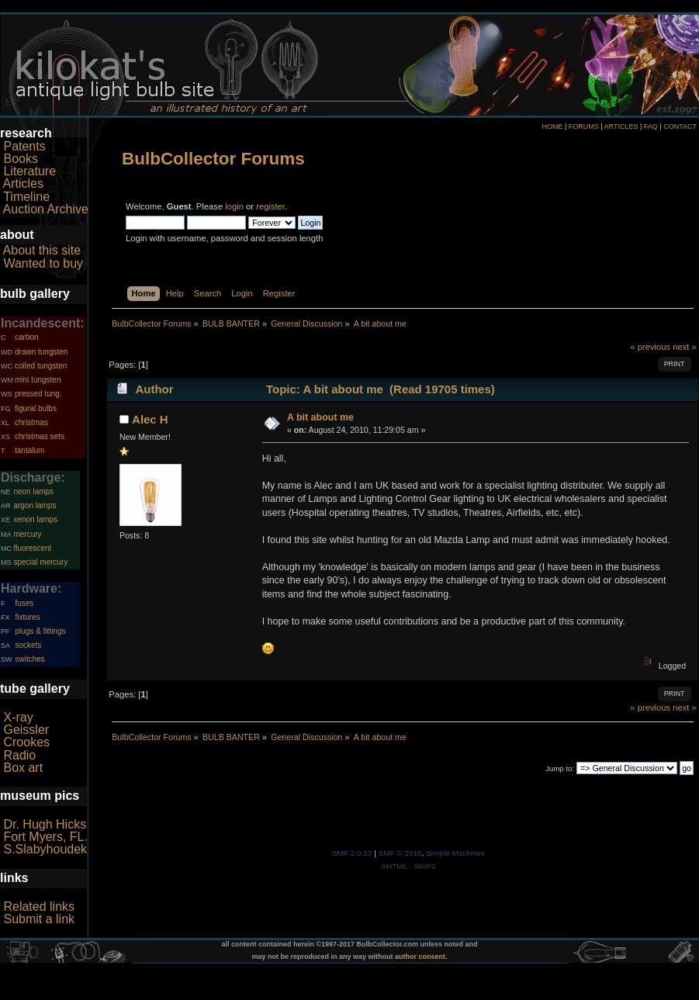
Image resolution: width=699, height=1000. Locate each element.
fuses (24, 603)
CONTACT (680, 126)
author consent (420, 956)
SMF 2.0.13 (352, 853)
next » (685, 346)
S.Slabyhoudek (45, 849)
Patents (24, 146)
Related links (38, 906)
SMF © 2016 (400, 853)
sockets (28, 645)
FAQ (651, 126)
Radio (19, 755)
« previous (650, 346)
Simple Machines (455, 853)
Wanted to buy (43, 263)
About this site (42, 250)
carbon (27, 337)
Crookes (26, 742)
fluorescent (32, 548)
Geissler (26, 729)
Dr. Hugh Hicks (44, 824)
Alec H (150, 419)
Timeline (26, 196)
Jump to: (559, 768)
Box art (23, 767)
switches (29, 659)
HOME (552, 126)
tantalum (29, 450)
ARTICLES (621, 126)
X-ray (18, 717)
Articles (23, 183)
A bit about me (320, 417)
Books (20, 158)
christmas (31, 422)
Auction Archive (45, 209)
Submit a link (38, 919)
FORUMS (584, 126)
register (270, 206)
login (234, 206)
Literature (29, 171)
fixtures (27, 617)
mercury (27, 534)
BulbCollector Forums (213, 158)
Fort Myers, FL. (45, 836)
